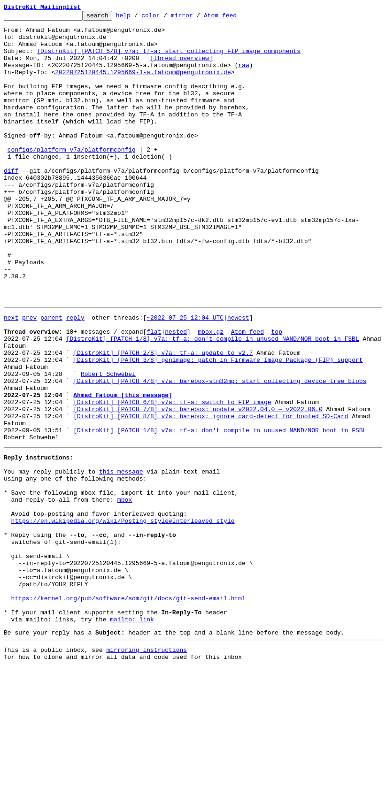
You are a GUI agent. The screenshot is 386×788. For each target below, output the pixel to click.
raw (243, 76)
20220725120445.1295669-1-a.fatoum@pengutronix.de (143, 84)
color (165, 18)
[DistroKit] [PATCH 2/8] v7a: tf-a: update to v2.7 (163, 418)
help (138, 18)
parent (51, 376)
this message (121, 558)
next (11, 376)
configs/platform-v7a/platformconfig (72, 177)
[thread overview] (181, 67)
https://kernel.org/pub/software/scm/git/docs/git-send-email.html (128, 710)
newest (238, 376)
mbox (124, 592)
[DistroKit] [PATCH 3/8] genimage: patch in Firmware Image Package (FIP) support (218, 427)
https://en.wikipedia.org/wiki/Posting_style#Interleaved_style (123, 617)
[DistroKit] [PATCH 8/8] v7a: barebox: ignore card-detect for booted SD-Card (210, 494)
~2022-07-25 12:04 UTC (185, 376)
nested (176, 393)
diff (11, 203)
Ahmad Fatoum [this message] (122, 469)
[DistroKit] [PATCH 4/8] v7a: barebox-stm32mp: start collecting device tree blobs (219, 452)
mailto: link (132, 736)
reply (75, 376)
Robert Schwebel (108, 444)
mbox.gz (211, 393)
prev (29, 376)
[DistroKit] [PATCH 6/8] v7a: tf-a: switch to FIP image (172, 478)
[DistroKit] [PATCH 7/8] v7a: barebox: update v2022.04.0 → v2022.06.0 (197, 486)
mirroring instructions (146, 769)
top (276, 393)
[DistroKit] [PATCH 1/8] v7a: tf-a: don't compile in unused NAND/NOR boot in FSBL (212, 402)
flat (154, 393)
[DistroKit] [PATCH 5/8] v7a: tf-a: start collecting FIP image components (169, 59)
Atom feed (234, 18)
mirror (196, 18)
